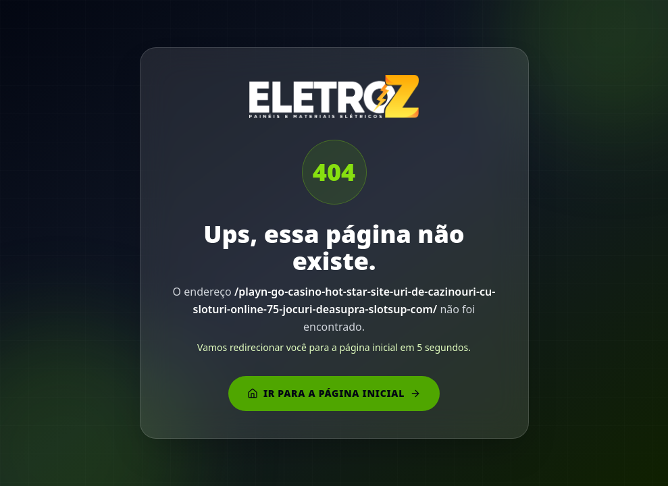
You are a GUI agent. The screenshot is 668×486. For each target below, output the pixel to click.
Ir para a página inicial (334, 393)
